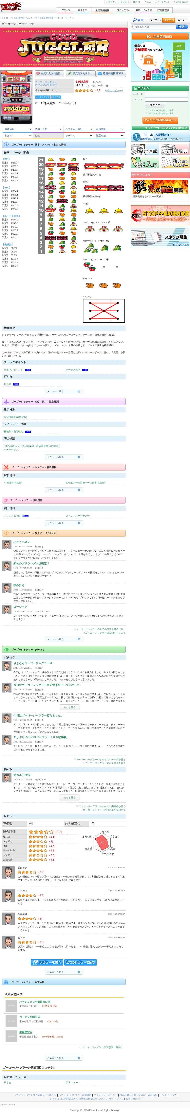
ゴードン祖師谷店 (29, 1017)
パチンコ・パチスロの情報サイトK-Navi (35, 1095)
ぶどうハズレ (21, 541)
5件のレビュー (114, 90)
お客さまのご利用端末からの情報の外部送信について (78, 1098)
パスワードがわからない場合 (159, 113)
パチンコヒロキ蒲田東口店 (34, 1001)
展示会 (7, 1082)
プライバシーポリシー (105, 1095)
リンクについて (168, 1095)
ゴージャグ (20, 606)
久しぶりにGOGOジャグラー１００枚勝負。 (41, 737)
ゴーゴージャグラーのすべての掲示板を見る (101, 806)
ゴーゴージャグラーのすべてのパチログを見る (100, 759)
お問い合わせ (181, 2)
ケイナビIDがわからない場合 (159, 110)
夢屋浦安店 (25, 1032)
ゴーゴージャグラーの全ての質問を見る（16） (100, 629)
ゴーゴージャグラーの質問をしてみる (105, 632)
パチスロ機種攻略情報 (43, 18)
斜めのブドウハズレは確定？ (31, 563)
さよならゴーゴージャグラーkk (33, 663)
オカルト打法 (21, 775)
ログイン (135, 2)
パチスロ (75, 1095)
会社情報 (152, 1095)
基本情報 (9, 129)
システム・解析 (74, 129)
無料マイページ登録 (116, 2)
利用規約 (86, 1095)
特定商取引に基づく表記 (133, 1095)
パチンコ (63, 1095)
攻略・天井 (41, 129)
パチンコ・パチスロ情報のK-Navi (15, 18)
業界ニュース (73, 1082)
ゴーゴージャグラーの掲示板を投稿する (103, 810)
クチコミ (70, 135)
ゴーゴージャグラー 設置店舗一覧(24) (102, 1047)
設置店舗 (101, 135)
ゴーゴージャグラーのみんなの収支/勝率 (46, 83)
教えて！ (9, 135)
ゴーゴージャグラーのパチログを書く (105, 763)
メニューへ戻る (55, 391)
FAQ (148, 2)
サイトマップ (162, 2)
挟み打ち (19, 585)
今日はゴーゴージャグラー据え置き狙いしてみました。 (48, 685)
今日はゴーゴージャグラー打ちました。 (38, 715)
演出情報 (101, 129)
